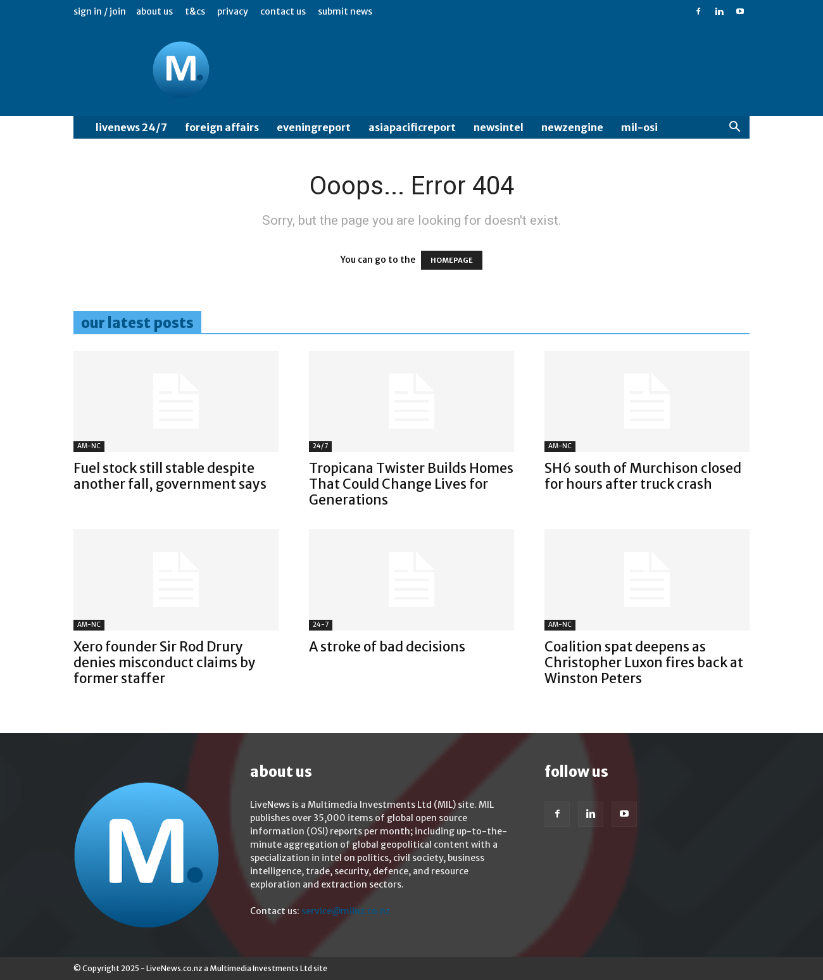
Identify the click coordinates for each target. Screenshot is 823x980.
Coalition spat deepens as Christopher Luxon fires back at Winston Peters (643, 662)
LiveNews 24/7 (131, 127)
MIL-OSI (639, 127)
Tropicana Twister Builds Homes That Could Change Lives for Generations (411, 484)
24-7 (321, 624)
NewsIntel (499, 127)
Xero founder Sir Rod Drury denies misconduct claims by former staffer (164, 662)
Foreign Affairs (222, 127)
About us (154, 11)
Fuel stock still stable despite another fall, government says (170, 476)
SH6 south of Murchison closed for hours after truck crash (642, 476)
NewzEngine (572, 127)
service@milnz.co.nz (345, 911)
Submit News (345, 11)
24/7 (320, 446)
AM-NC (89, 446)
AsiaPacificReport (412, 127)
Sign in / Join (99, 11)
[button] (734, 128)
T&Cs (195, 11)
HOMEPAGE (451, 260)
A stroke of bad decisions (387, 646)
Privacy (232, 11)
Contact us (283, 11)
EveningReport (314, 127)
